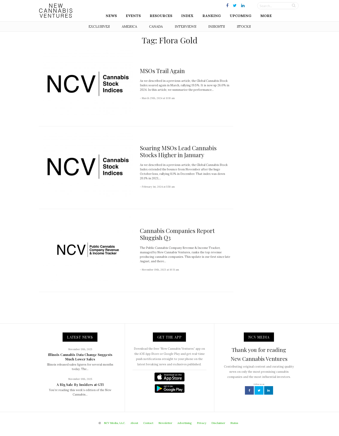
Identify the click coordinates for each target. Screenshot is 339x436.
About (134, 423)
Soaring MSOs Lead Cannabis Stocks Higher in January (178, 151)
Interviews (185, 26)
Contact (148, 423)
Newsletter (165, 423)
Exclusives (99, 26)
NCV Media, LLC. (114, 423)
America (129, 26)
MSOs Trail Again (162, 71)
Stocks (244, 26)
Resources (161, 15)
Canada (156, 26)
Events (133, 15)
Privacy (201, 423)
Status (234, 423)
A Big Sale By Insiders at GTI (80, 384)
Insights (216, 26)
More (266, 15)
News (111, 15)
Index (187, 15)
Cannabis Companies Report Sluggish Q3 (177, 234)
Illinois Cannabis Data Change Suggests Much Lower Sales (80, 356)
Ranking (211, 15)
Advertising (184, 423)
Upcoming (240, 15)
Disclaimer (218, 423)
